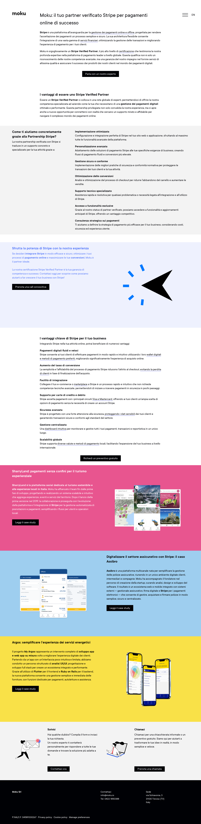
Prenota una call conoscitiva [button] (30, 286)
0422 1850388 (112, 799)
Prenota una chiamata (150, 768)
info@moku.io (107, 795)
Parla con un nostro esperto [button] (100, 74)
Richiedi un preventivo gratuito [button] (100, 458)
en (193, 14)
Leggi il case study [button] (25, 522)
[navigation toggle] (185, 14)
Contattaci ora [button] (58, 768)
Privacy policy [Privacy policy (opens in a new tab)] (45, 817)
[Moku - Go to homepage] (19, 13)
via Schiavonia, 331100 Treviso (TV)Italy (155, 799)
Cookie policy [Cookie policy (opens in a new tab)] (61, 817)
